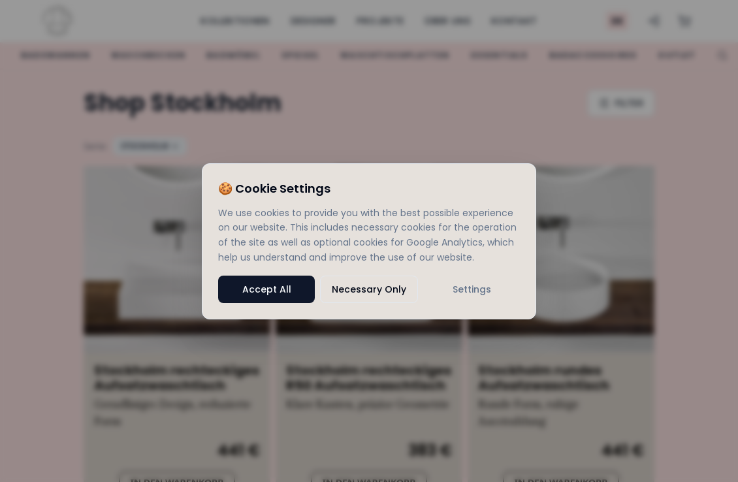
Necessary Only (369, 289)
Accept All (266, 289)
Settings (472, 289)
